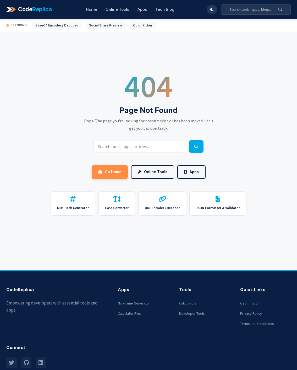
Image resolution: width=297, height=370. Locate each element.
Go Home (110, 172)
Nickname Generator (134, 303)
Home (91, 9)
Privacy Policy (251, 313)
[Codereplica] (29, 9)
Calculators (188, 303)
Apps (142, 9)
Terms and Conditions (257, 323)
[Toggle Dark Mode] (212, 9)
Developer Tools (192, 313)
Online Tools (117, 9)
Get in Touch (249, 303)
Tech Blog (164, 9)
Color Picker (142, 25)
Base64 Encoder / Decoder (56, 25)
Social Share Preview (105, 25)
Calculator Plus (129, 313)
